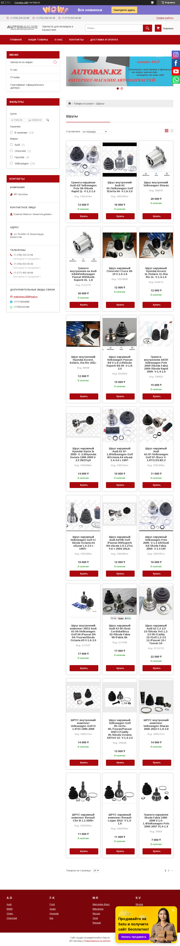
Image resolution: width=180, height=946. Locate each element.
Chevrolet (12, 918)
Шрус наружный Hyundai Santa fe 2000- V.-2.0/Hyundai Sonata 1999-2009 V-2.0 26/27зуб (83, 454)
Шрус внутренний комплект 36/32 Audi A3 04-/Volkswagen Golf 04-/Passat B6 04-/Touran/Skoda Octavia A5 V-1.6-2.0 (83, 633)
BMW (9, 909)
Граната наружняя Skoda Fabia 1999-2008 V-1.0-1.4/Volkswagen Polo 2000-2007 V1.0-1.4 (156, 820)
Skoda (139, 904)
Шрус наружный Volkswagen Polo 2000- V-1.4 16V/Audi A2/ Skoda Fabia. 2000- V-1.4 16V (156, 542)
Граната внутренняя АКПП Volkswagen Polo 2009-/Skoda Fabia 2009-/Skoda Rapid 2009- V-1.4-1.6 (156, 364)
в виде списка (171, 131)
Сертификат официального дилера (27, 86)
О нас (59, 39)
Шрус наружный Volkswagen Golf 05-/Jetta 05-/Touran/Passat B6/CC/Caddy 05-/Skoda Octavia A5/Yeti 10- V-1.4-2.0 (120, 729)
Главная (16, 39)
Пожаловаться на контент (97, 941)
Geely (53, 909)
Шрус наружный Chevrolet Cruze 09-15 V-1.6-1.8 (120, 271)
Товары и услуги (83, 103)
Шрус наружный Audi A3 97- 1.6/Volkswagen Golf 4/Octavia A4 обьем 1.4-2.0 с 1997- (120, 454)
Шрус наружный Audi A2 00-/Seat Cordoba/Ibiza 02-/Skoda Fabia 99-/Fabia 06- (119, 631)
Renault (97, 922)
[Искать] (147, 28)
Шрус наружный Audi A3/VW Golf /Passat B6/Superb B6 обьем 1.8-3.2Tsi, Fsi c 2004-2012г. (119, 542)
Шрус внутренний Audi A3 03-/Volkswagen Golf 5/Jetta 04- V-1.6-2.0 (120, 187)
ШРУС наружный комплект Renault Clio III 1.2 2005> (83, 817)
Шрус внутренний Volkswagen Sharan (156, 184)
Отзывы (15, 77)
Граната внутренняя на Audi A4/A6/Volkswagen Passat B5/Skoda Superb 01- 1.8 (83, 274)
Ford (52, 904)
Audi (9, 904)
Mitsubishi (98, 909)
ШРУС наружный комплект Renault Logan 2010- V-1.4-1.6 (120, 819)
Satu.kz (106, 937)
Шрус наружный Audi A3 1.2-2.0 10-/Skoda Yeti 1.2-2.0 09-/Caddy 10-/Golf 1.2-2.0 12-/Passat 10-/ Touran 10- (156, 634)
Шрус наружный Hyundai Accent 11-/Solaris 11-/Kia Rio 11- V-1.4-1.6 (156, 272)
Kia (51, 918)
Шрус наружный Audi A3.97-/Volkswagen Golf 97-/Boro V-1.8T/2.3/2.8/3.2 (156, 454)
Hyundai (54, 913)
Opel (95, 918)
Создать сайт (21, 2)
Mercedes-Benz (101, 904)
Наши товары (38, 39)
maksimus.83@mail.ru (25, 296)
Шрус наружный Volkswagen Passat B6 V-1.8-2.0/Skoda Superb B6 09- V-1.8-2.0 (119, 362)
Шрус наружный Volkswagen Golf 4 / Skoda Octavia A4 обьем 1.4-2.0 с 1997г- (83, 542)
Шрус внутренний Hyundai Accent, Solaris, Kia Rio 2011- (83, 359)
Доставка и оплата (104, 39)
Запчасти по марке (21, 62)
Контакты (76, 39)
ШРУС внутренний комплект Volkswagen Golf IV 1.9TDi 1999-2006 (83, 724)
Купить (84, 216)
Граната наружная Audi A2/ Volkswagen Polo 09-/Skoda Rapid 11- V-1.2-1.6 (83, 187)
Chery (10, 913)
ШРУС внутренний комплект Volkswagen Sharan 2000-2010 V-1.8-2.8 (156, 724)
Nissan (96, 913)
